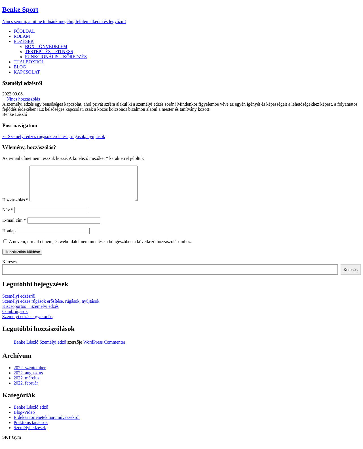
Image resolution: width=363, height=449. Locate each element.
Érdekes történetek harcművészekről (47, 424)
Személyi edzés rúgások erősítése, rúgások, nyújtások (53, 136)
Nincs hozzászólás (23, 99)
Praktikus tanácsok (31, 429)
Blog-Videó (24, 419)
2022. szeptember (30, 374)
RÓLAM (22, 36)
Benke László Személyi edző (40, 348)
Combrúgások (15, 318)
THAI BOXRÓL (29, 61)
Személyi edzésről (18, 302)
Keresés (9, 268)
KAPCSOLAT (27, 72)
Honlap (9, 237)
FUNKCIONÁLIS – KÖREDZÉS (56, 56)
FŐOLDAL (24, 31)
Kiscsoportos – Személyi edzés (30, 313)
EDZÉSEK (24, 41)
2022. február (26, 389)
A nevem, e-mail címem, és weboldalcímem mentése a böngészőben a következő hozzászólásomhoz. (100, 248)
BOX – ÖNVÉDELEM (46, 46)
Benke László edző (31, 414)
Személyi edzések (30, 434)
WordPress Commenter (104, 348)
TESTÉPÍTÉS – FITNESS (49, 51)
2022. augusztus (28, 379)
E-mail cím (14, 227)
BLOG (20, 66)
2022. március (26, 384)
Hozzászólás (15, 206)
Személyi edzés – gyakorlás (27, 323)
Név (7, 216)
